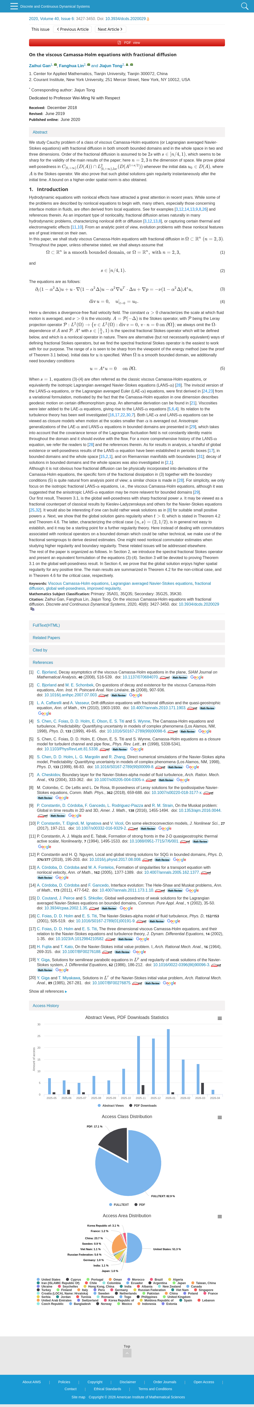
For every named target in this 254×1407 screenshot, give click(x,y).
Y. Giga (43, 960)
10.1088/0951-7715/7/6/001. (160, 841)
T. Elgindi (70, 823)
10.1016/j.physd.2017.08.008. (121, 859)
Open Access (204, 1382)
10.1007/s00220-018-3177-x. (183, 792)
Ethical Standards (107, 1389)
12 (181, 209)
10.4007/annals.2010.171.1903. (164, 708)
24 (205, 391)
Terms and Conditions (155, 1389)
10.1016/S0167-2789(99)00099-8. (130, 767)
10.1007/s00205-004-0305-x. (125, 780)
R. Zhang (117, 757)
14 (187, 209)
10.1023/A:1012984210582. (86, 939)
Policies (64, 1382)
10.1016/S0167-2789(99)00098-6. (143, 731)
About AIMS (32, 1382)
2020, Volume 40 (44, 19)
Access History (46, 1006)
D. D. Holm (80, 721)
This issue (41, 29)
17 (117, 415)
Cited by (40, 650)
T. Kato (67, 947)
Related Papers (46, 638)
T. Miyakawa (69, 978)
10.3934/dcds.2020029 (127, 19)
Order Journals (164, 1382)
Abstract (40, 132)
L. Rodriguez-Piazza (125, 805)
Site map (78, 1397)
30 (128, 415)
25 (32, 510)
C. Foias (60, 721)
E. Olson (99, 721)
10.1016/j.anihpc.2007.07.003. (76, 695)
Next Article (110, 29)
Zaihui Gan (40, 65)
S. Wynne (141, 721)
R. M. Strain (162, 805)
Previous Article (73, 29)
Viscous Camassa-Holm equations (78, 583)
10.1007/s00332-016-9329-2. (107, 828)
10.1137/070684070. (147, 677)
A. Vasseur (79, 703)
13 (192, 209)
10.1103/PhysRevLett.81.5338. (77, 749)
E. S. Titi (116, 721)
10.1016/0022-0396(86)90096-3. (187, 965)
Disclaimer (128, 1382)
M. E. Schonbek (79, 685)
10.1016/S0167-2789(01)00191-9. (111, 921)
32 (38, 510)
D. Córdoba (73, 805)
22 (123, 415)
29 (192, 427)
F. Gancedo (95, 805)
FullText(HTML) (46, 625)
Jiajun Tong (110, 65)
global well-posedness (65, 588)
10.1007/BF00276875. (117, 983)
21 (193, 403)
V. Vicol (116, 823)
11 (74, 227)
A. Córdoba (47, 867)
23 (210, 391)
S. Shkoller (92, 898)
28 (178, 385)
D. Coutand (47, 898)
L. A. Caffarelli (49, 703)
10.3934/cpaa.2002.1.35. (72, 908)
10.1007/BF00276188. (87, 952)
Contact (70, 1389)
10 (79, 227)
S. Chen (44, 721)
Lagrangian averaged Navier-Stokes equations (152, 583)
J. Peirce (67, 898)
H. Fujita (44, 947)
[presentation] (150, 154)
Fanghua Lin (71, 65)
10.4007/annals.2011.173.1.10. (132, 890)
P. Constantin (48, 805)
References (43, 662)
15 (102, 456)
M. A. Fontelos (101, 867)
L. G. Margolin (87, 757)
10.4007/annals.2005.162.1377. (178, 872)
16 (112, 415)
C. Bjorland (47, 672)
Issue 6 (67, 19)
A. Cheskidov (48, 775)
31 (200, 456)
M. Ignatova (91, 823)
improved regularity (104, 588)
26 (204, 209)
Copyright (95, 1382)
